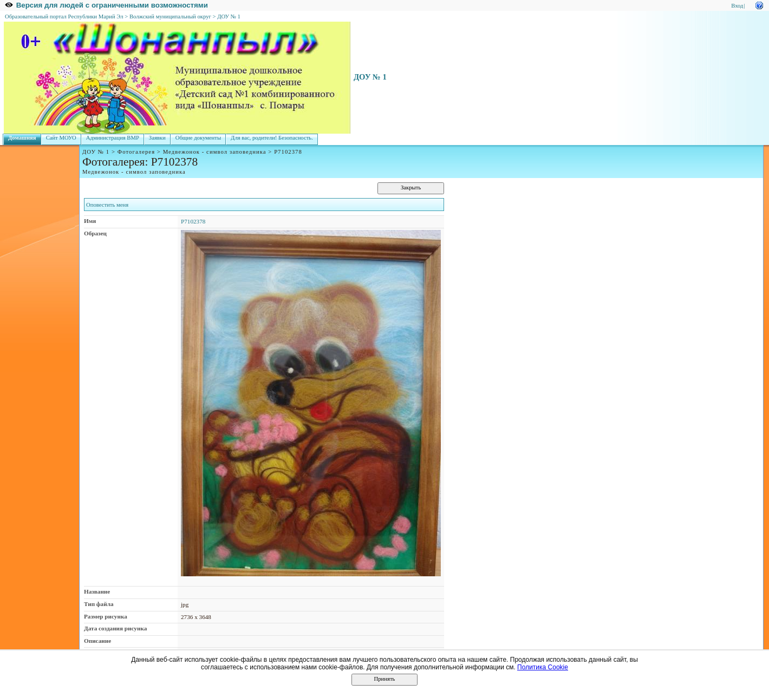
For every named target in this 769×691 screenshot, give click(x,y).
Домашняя (22, 138)
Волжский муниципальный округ (170, 16)
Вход (737, 6)
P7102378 (193, 221)
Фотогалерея (136, 152)
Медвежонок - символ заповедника (214, 152)
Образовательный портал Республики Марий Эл (64, 16)
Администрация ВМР (112, 138)
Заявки (157, 138)
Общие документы (198, 138)
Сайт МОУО (61, 138)
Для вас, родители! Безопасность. (272, 138)
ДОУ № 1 (228, 16)
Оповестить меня (107, 205)
